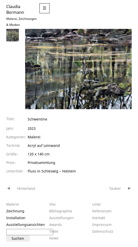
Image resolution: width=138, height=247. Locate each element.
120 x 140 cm (39, 154)
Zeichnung (15, 211)
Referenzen (102, 211)
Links (96, 204)
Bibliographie (60, 211)
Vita (52, 204)
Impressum (102, 224)
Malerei (34, 137)
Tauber (115, 188)
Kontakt (98, 217)
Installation (15, 217)
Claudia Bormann (15, 9)
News (54, 238)
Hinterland (26, 188)
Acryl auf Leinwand (44, 145)
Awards (55, 224)
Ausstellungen (61, 217)
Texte (53, 231)
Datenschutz (102, 231)
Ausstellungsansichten (25, 224)
